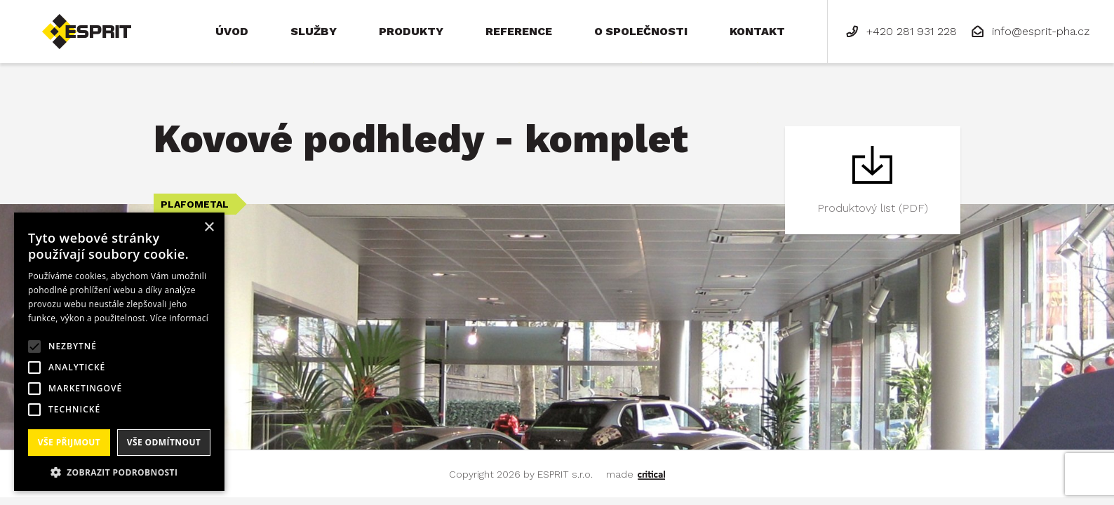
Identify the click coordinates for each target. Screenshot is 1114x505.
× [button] (208, 227)
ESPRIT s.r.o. (74, 20)
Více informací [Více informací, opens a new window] (179, 318)
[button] (119, 471)
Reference (518, 31)
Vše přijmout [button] (69, 442)
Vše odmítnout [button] (164, 442)
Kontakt (757, 31)
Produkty (411, 31)
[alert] (119, 352)
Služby (313, 31)
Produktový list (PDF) (872, 208)
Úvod (231, 31)
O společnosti (640, 31)
